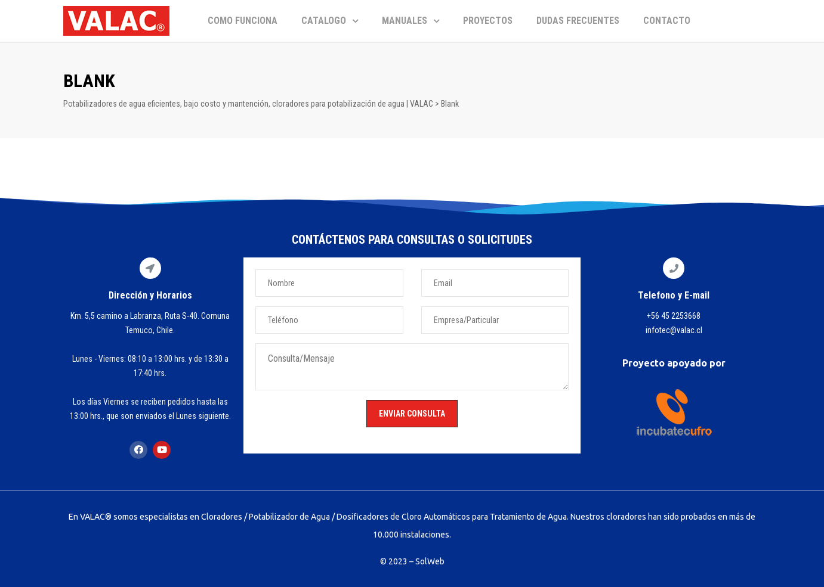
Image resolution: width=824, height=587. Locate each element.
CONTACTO (666, 20)
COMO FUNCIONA (242, 20)
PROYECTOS (488, 20)
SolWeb (430, 561)
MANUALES (410, 20)
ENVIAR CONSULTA (412, 413)
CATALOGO (329, 20)
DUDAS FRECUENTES (577, 20)
